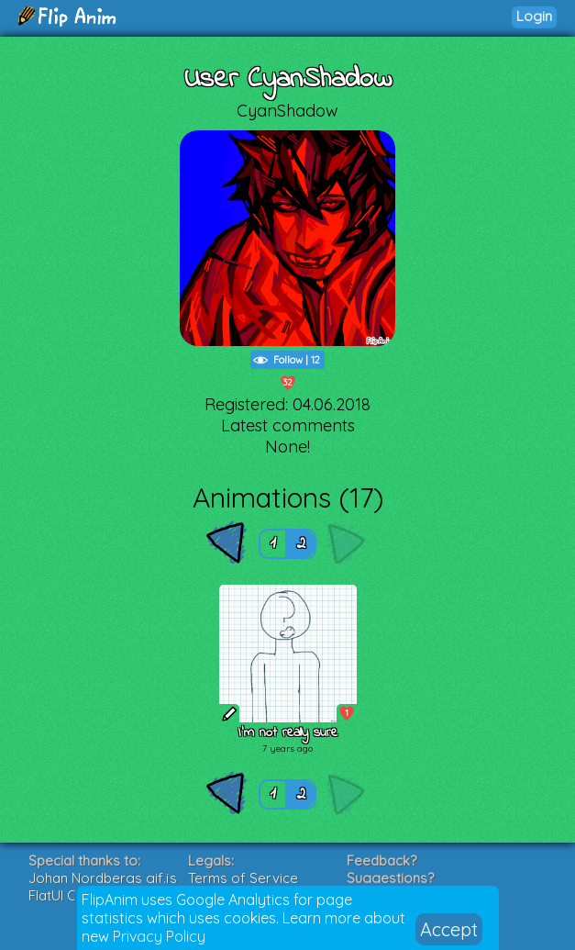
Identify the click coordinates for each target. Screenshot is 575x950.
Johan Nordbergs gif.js (102, 878)
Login (534, 16)
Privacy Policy (159, 936)
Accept (449, 929)
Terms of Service (243, 878)
